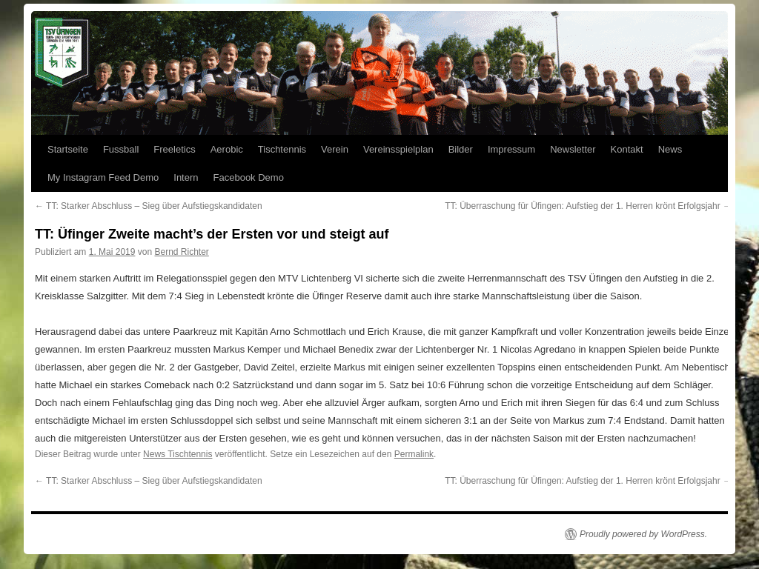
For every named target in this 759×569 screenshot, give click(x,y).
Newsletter (572, 149)
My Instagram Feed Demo (103, 177)
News (670, 149)
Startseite (67, 149)
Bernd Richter (181, 252)
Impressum (511, 149)
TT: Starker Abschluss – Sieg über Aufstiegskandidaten (148, 206)
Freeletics (174, 149)
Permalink (414, 454)
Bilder (460, 149)
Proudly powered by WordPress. (643, 534)
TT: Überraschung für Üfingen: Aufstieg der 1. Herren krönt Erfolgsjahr (588, 206)
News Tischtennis (177, 454)
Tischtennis (282, 149)
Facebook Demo (248, 177)
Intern (185, 177)
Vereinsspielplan (398, 149)
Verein (334, 149)
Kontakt (627, 149)
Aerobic (227, 149)
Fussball (121, 149)
